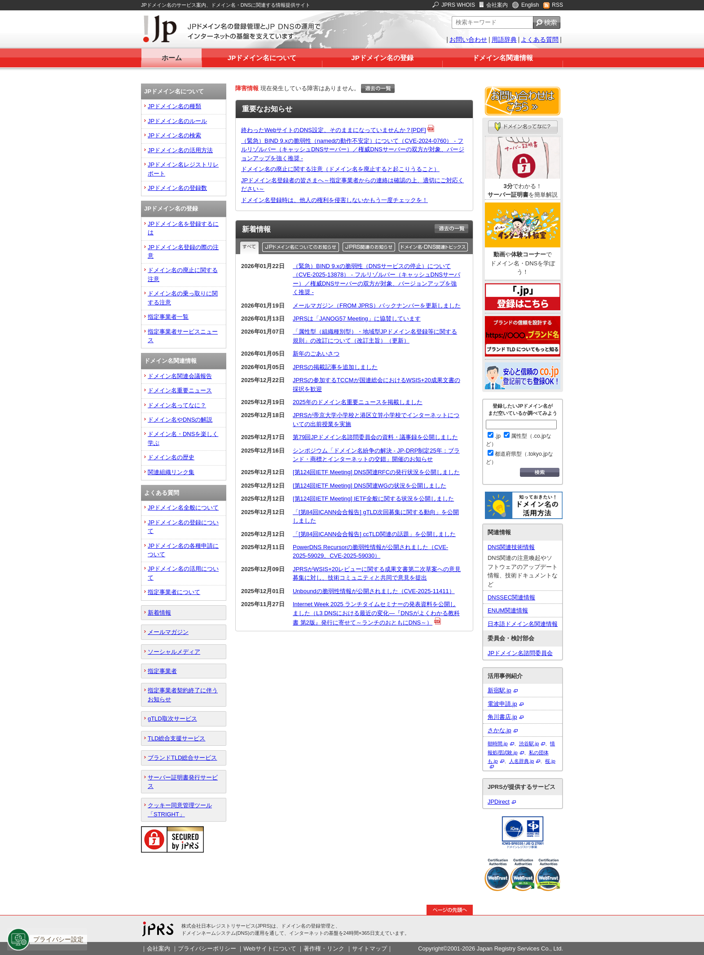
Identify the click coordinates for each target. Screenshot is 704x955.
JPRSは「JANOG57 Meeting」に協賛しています (357, 318)
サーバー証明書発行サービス (183, 781)
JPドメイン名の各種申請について (183, 550)
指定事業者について (174, 592)
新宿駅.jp (499, 690)
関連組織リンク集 (171, 472)
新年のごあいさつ (316, 353)
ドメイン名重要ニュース (180, 390)
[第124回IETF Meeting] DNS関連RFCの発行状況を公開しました (376, 472)
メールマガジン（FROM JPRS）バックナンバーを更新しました (377, 305)
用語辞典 (504, 39)
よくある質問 (540, 39)
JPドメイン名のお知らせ (301, 247)
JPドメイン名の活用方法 (180, 150)
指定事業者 (162, 671)
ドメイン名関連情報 (502, 58)
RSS (557, 5)
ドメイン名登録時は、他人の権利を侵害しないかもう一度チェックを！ (334, 200)
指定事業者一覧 (168, 316)
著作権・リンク (324, 948)
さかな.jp (499, 730)
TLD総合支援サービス (176, 738)
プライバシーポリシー (207, 948)
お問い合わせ (468, 39)
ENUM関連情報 (508, 610)
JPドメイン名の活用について (183, 573)
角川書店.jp (502, 716)
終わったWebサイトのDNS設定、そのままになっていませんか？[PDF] (333, 130)
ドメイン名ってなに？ (177, 405)
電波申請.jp (502, 703)
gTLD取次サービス (172, 718)
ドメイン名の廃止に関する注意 (183, 274)
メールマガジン (168, 632)
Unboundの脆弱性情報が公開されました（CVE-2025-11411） (374, 591)
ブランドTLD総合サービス (182, 757)
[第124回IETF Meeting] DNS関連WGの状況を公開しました (369, 485)
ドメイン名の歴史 (171, 457)
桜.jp (550, 761)
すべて (250, 247)
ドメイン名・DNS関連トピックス (434, 247)
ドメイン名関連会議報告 (180, 376)
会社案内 (497, 5)
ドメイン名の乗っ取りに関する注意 (183, 297)
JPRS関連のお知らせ (370, 247)
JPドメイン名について (262, 58)
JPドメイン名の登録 (382, 58)
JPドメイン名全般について (183, 507)
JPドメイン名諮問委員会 (520, 653)
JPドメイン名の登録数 (177, 188)
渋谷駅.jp (529, 743)
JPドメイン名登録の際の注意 (183, 251)
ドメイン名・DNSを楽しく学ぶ (183, 438)
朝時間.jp (498, 743)
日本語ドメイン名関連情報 (523, 624)
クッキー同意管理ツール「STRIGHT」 (180, 809)
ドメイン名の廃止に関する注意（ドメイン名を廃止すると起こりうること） (340, 169)
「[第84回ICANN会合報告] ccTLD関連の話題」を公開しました (374, 534)
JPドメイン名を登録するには (183, 228)
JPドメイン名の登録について (183, 526)
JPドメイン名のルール (177, 121)
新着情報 (159, 612)
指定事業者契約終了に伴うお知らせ (183, 694)
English (530, 5)
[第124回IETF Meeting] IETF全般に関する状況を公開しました (373, 498)
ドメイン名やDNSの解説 (180, 419)
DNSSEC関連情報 (511, 597)
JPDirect (499, 801)
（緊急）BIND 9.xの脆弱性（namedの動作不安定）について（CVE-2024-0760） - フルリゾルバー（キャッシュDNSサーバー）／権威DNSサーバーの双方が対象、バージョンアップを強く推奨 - (352, 149)
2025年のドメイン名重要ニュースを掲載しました (357, 402)
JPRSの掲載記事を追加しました (335, 367)
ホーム (172, 58)
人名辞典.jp (521, 761)
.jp (494, 436)
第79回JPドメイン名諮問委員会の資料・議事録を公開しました (375, 437)
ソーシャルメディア (174, 651)
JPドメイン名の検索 (174, 135)
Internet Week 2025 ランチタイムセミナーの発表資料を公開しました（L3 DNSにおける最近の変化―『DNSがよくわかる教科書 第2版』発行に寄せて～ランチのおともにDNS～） (376, 613)
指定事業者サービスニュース (183, 335)
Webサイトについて (269, 948)
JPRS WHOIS (458, 5)
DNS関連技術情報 (511, 547)
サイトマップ (369, 948)
